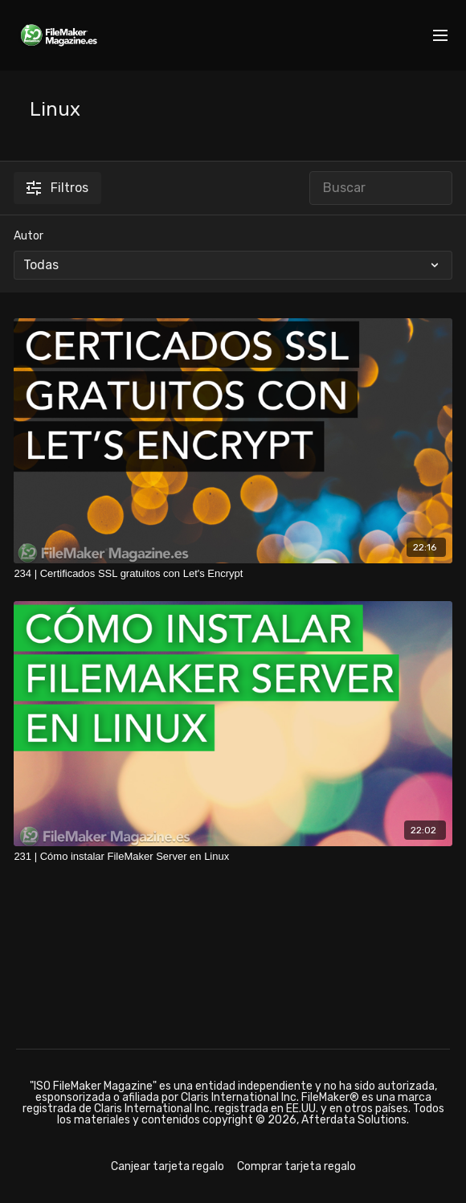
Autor (28, 236)
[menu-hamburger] (440, 36)
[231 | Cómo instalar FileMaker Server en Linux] (233, 857)
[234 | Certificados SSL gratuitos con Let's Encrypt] (233, 574)
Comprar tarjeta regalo (296, 1166)
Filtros (57, 187)
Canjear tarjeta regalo (167, 1166)
